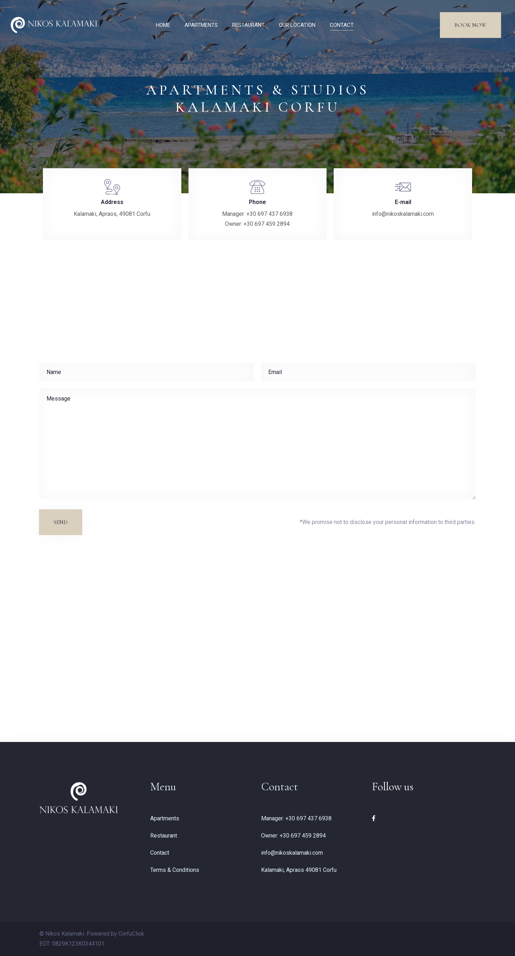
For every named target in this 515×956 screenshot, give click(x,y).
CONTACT (342, 25)
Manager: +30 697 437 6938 (296, 818)
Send (61, 522)
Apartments (164, 818)
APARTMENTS (201, 25)
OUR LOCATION (297, 25)
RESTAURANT (248, 25)
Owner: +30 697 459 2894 (293, 835)
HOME (163, 25)
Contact (159, 852)
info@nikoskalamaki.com (292, 852)
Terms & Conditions (174, 870)
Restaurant (163, 835)
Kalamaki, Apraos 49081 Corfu (299, 870)
